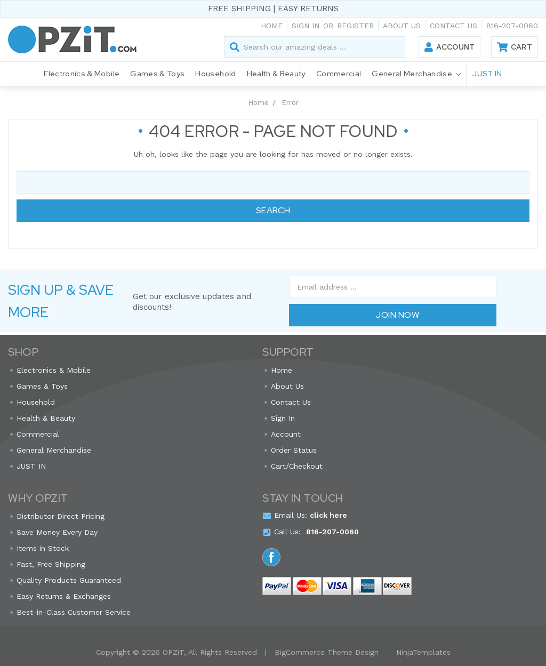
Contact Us (453, 25)
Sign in (305, 25)
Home (272, 25)
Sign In (283, 418)
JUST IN (487, 73)
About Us (402, 25)
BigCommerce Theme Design (327, 652)
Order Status (294, 450)
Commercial (339, 73)
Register (355, 25)
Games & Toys (157, 73)
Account (455, 47)
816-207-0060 (512, 25)
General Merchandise (416, 74)
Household (215, 73)
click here (328, 515)
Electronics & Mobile (81, 73)
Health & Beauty (276, 73)
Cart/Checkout (297, 466)
